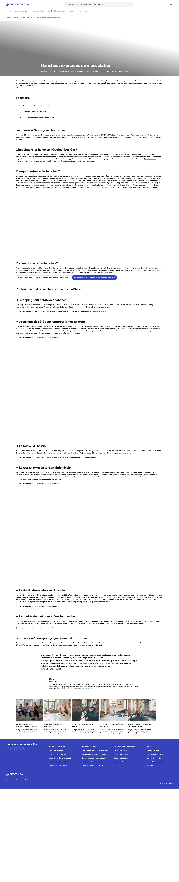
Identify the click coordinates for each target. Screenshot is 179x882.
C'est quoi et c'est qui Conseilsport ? (95, 750)
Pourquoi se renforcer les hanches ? (36, 106)
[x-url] (11, 748)
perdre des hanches (155, 83)
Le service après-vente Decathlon (61, 758)
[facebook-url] (7, 748)
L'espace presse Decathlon (59, 762)
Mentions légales (153, 750)
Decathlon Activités (121, 754)
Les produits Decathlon (57, 754)
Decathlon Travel (120, 762)
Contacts (150, 766)
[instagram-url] (19, 748)
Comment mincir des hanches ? (34, 111)
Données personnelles (155, 754)
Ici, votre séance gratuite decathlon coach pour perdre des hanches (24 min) (43, 277)
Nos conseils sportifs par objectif (94, 758)
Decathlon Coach (125, 137)
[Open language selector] (171, 4)
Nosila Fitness (131, 135)
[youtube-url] (15, 748)
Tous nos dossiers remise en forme (94, 754)
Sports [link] (15, 17)
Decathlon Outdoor (121, 758)
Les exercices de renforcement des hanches (39, 117)
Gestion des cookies (154, 758)
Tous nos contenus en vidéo (92, 762)
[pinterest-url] (23, 748)
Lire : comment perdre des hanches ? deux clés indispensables (94, 277)
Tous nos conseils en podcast (92, 766)
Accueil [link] (8, 17)
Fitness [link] (22, 17)
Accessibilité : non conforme (157, 762)
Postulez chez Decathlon (58, 766)
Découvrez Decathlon (57, 750)
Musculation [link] (31, 17)
